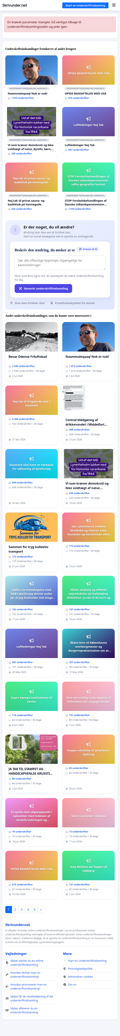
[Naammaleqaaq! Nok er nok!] (31, 78)
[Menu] (114, 5)
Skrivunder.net (14, 5)
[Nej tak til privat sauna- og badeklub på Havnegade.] (31, 188)
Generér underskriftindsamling (43, 288)
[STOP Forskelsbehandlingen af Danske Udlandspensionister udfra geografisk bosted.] (88, 188)
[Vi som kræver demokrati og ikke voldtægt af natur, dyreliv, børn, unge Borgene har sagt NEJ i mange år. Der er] (31, 132)
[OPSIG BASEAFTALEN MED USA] (88, 78)
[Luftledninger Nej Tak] (88, 130)
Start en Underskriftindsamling (85, 5)
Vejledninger (16, 953)
